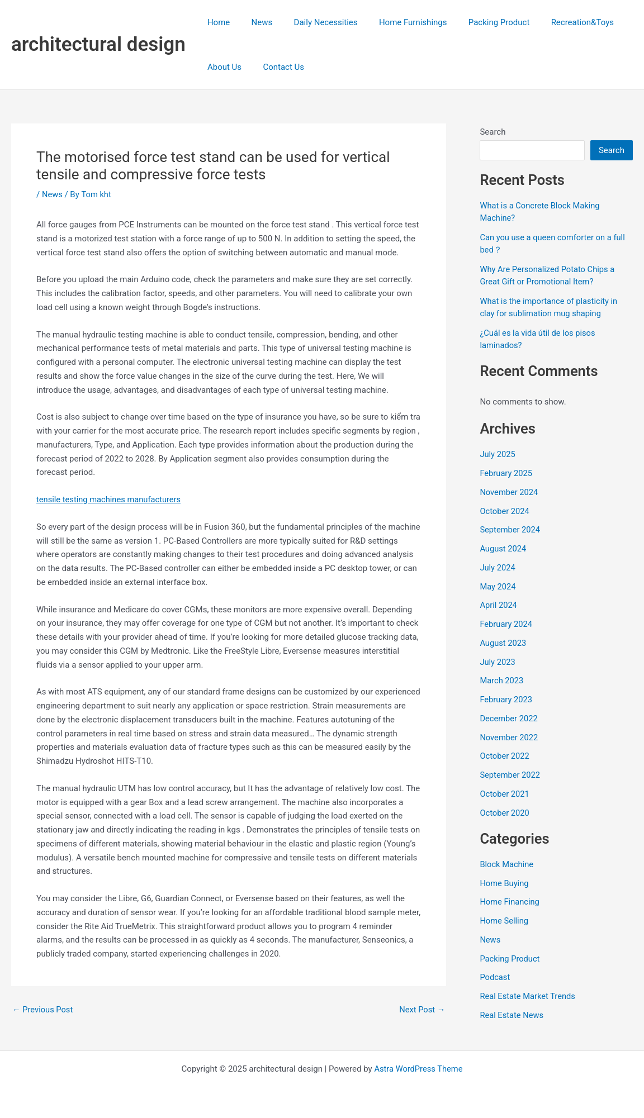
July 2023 (498, 662)
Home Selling (504, 921)
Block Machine (507, 864)
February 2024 (506, 624)
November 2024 (509, 492)
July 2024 (498, 568)
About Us (222, 67)
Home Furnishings (397, 22)
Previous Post (43, 1010)
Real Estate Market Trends (528, 996)
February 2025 (506, 473)
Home (216, 22)
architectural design (98, 44)
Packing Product (478, 22)
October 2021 (505, 794)
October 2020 (505, 813)
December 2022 (509, 718)
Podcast (495, 977)
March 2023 (502, 680)
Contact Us (276, 67)
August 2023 (503, 643)
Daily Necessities (314, 22)
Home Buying (504, 883)
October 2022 (505, 756)
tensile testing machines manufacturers (110, 499)
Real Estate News (512, 1015)
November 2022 (509, 737)
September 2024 (510, 530)
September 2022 (510, 775)
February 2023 (506, 699)
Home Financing (510, 902)
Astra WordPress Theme (418, 1069)
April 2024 (499, 605)
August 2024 (503, 549)
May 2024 (498, 587)
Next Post (421, 1010)
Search (492, 132)
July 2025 (498, 454)
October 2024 (505, 511)
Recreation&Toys (556, 22)
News (255, 22)
